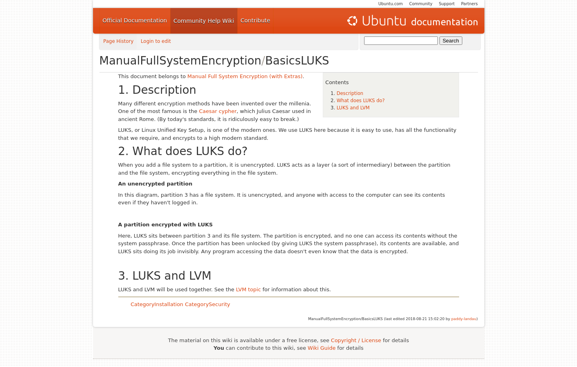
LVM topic (248, 289)
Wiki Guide (322, 348)
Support (447, 4)
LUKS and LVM (352, 108)
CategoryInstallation (157, 304)
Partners (469, 4)
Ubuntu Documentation (412, 20)
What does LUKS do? (360, 100)
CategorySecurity (207, 304)
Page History (118, 41)
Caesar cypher (218, 111)
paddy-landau (463, 319)
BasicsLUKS (297, 60)
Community (421, 4)
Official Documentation (135, 20)
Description (349, 93)
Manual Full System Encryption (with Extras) (244, 76)
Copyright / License (356, 340)
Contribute (255, 20)
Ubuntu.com (390, 4)
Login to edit (156, 41)
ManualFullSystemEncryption (180, 60)
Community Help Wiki (204, 21)
